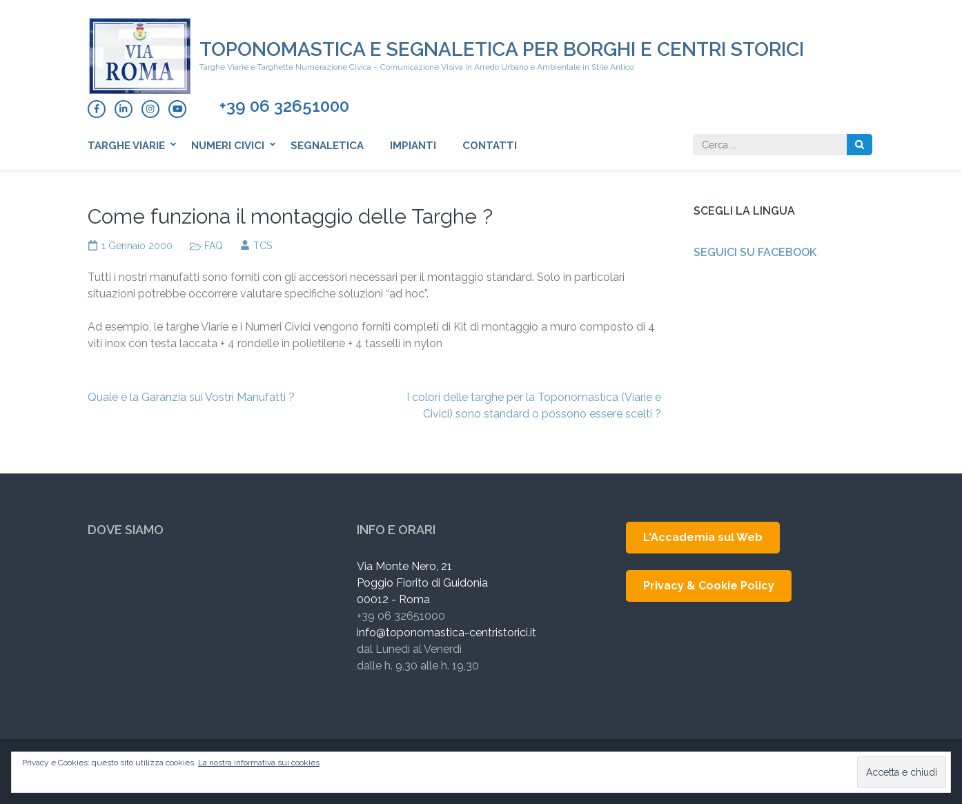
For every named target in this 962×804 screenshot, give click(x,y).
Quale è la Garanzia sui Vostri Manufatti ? (191, 397)
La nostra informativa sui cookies (259, 762)
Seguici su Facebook (755, 252)
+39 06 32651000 (284, 106)
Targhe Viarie (126, 145)
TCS (262, 245)
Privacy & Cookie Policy (708, 585)
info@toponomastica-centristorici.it (446, 632)
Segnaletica (327, 145)
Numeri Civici (227, 145)
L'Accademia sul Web (703, 537)
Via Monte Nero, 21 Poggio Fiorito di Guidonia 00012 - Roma (422, 583)
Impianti (413, 145)
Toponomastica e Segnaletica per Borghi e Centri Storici (501, 49)
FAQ (213, 245)
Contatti (489, 145)
